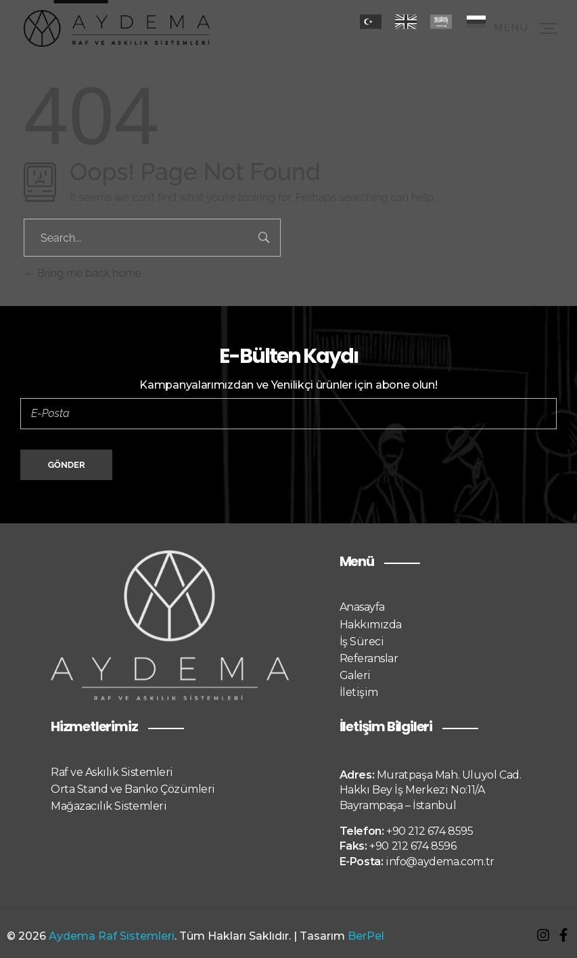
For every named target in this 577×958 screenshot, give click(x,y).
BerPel (366, 936)
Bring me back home (82, 273)
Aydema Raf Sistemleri (112, 936)
